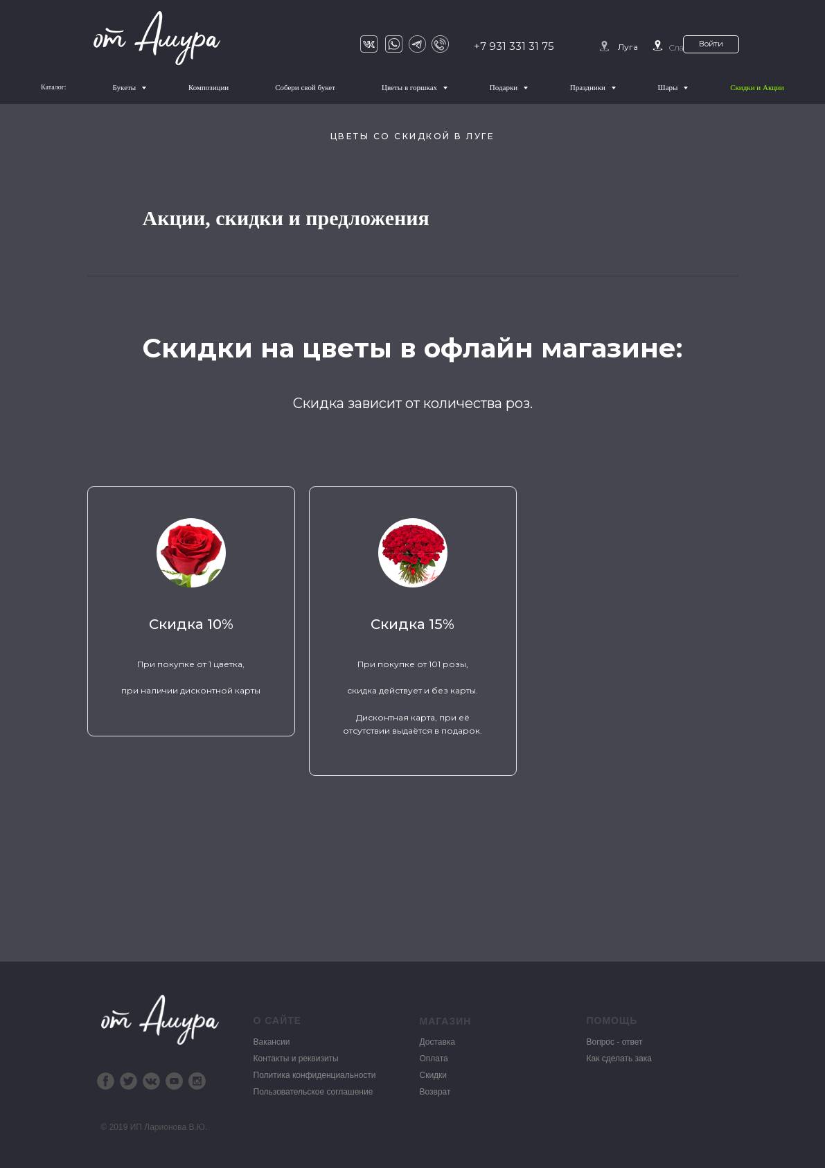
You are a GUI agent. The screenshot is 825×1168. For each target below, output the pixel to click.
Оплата (434, 1058)
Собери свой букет (305, 87)
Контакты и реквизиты (296, 1058)
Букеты (125, 87)
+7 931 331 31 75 (514, 46)
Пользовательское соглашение (313, 1091)
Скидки (433, 1074)
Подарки (505, 87)
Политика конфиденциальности (315, 1074)
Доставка (438, 1041)
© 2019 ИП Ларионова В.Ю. (154, 1126)
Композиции (208, 87)
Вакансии (272, 1041)
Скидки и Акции (757, 87)
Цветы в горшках (410, 87)
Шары (669, 87)
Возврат (435, 1091)
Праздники (588, 87)
